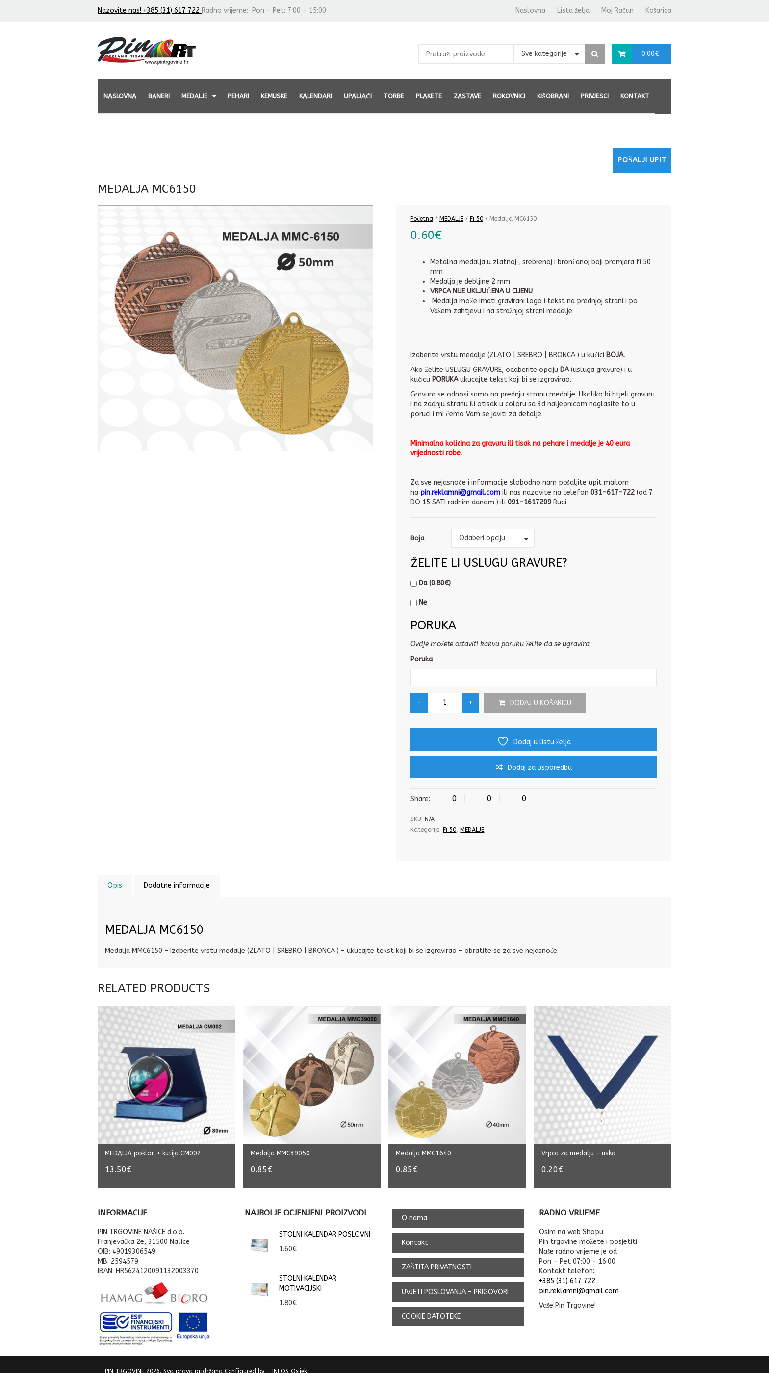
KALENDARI (315, 96)
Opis (114, 885)
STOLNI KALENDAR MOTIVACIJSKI (290, 1273)
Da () (430, 583)
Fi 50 (476, 218)
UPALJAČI (358, 96)
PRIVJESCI (595, 96)
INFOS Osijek (289, 1360)
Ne (418, 602)
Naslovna (530, 10)
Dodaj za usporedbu (540, 768)
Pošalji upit (642, 160)
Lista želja (573, 10)
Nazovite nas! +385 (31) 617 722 (150, 10)
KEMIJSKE (274, 96)
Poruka (421, 659)
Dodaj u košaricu (540, 703)
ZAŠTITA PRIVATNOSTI (437, 1257)
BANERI (159, 96)
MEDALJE (194, 96)
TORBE (394, 96)
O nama (414, 1208)
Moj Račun (617, 10)
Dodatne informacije (177, 885)
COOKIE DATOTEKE (431, 1306)
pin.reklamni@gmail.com (579, 1280)
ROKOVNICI (509, 96)
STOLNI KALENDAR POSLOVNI (307, 1224)
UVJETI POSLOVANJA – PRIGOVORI (455, 1282)
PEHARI (238, 96)
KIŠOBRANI (552, 96)
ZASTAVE (467, 96)
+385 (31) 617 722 (567, 1271)
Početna (421, 218)
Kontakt (634, 96)
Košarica (658, 10)
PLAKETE (429, 96)
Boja (417, 538)
